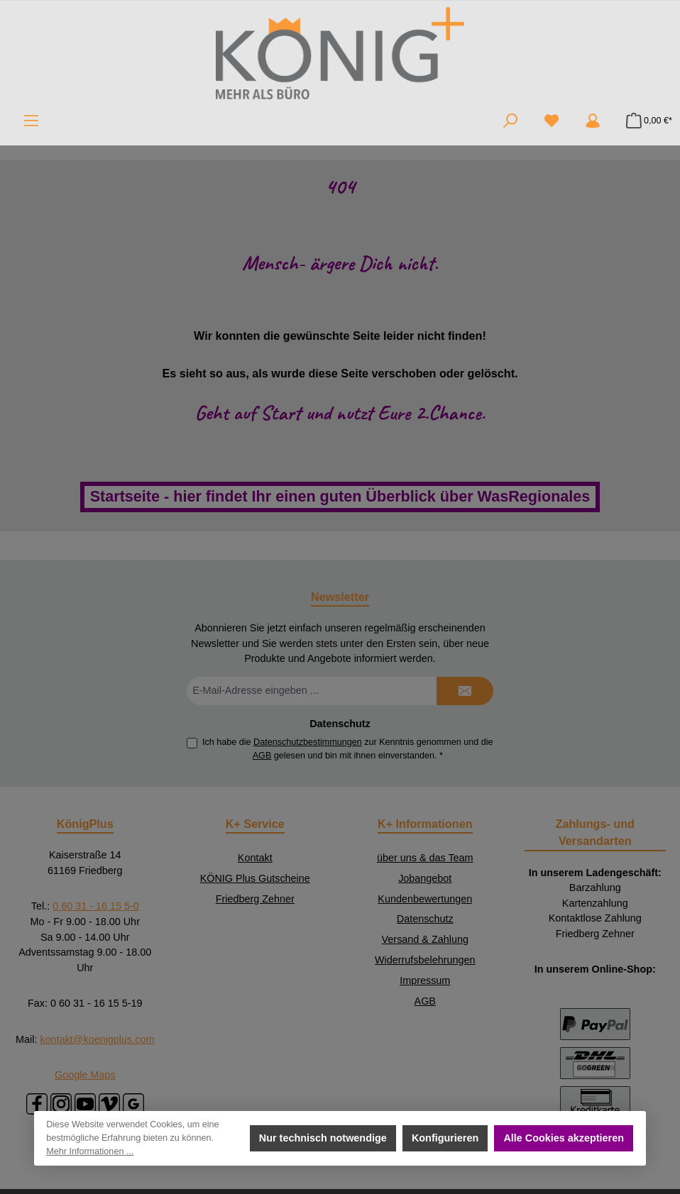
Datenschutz (425, 918)
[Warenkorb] (645, 120)
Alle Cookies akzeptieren (563, 1138)
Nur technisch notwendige (323, 1138)
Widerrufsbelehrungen (425, 960)
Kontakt (255, 857)
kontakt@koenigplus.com (97, 1039)
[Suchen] (510, 120)
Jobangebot (424, 878)
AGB (262, 756)
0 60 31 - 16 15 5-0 (96, 906)
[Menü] (31, 120)
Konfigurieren (445, 1138)
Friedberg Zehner (255, 899)
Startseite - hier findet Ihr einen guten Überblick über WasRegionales (340, 496)
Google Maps (85, 1074)
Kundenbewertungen (425, 899)
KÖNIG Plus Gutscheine (255, 878)
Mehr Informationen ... (89, 1151)
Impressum (425, 980)
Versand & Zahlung (425, 939)
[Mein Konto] (593, 120)
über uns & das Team (425, 857)
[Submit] (465, 691)
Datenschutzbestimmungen (307, 742)
